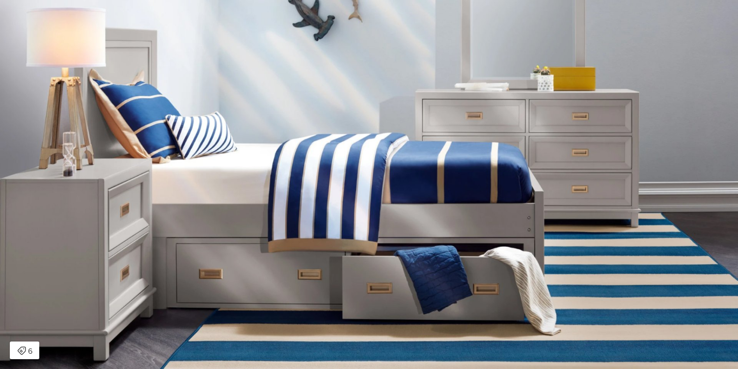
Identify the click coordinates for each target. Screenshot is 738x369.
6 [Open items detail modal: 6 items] (24, 351)
